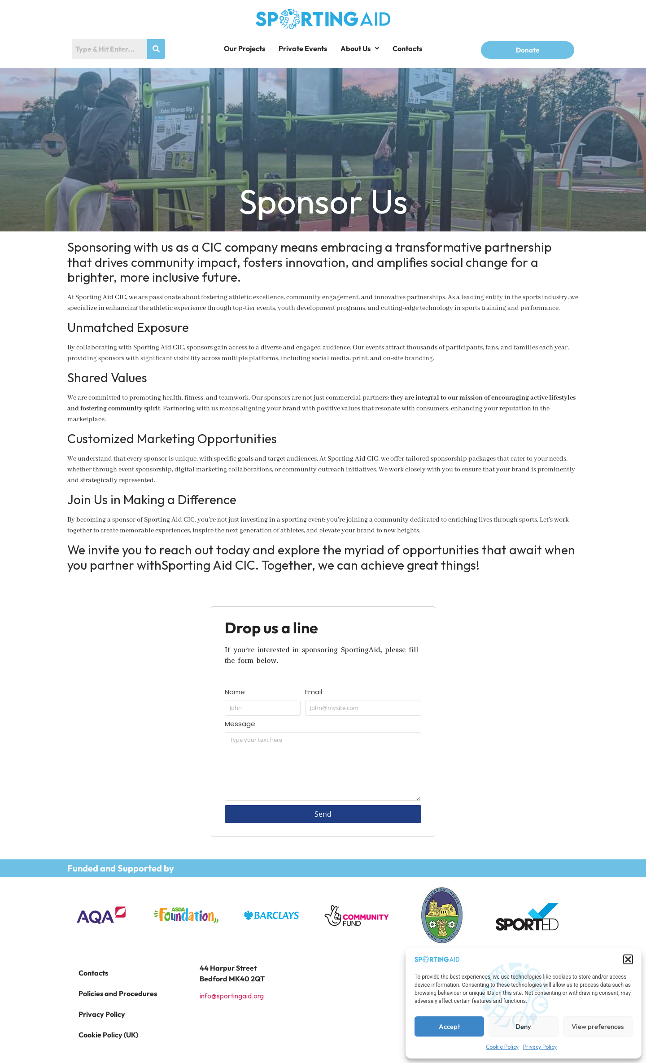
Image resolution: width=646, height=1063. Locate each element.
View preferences (598, 1026)
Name (235, 692)
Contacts (407, 48)
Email (313, 692)
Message (240, 724)
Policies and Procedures (118, 993)
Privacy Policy (540, 1046)
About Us (359, 48)
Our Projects (244, 48)
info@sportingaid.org (232, 995)
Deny (523, 1026)
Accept (449, 1026)
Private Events (303, 48)
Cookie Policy (502, 1046)
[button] (628, 959)
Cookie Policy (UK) (108, 1034)
